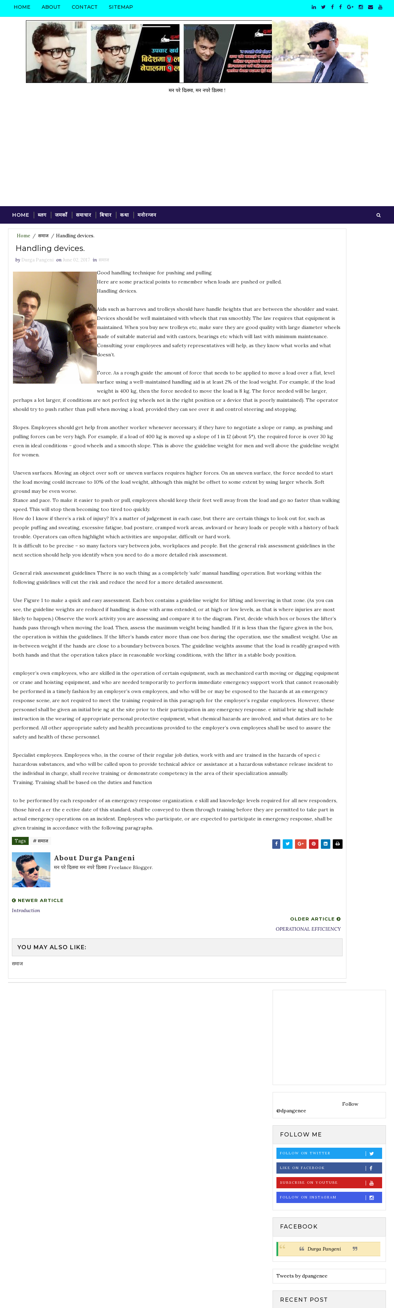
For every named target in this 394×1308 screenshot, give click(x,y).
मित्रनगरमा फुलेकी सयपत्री (333, 911)
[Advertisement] (197, 152)
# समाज (40, 985)
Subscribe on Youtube (331, 421)
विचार (284, 980)
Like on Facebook (331, 407)
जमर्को (61, 213)
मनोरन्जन (147, 213)
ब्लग (42, 213)
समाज (43, 236)
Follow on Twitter (331, 392)
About (51, 7)
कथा (124, 213)
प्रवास (317, 967)
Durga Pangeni (324, 487)
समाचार (83, 213)
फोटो (332, 967)
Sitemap (121, 7)
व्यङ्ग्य (318, 980)
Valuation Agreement (336, 854)
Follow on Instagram (331, 436)
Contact (85, 7)
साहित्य (285, 992)
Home (22, 7)
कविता (299, 967)
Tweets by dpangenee (302, 514)
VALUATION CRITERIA (338, 826)
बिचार (106, 213)
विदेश (301, 980)
